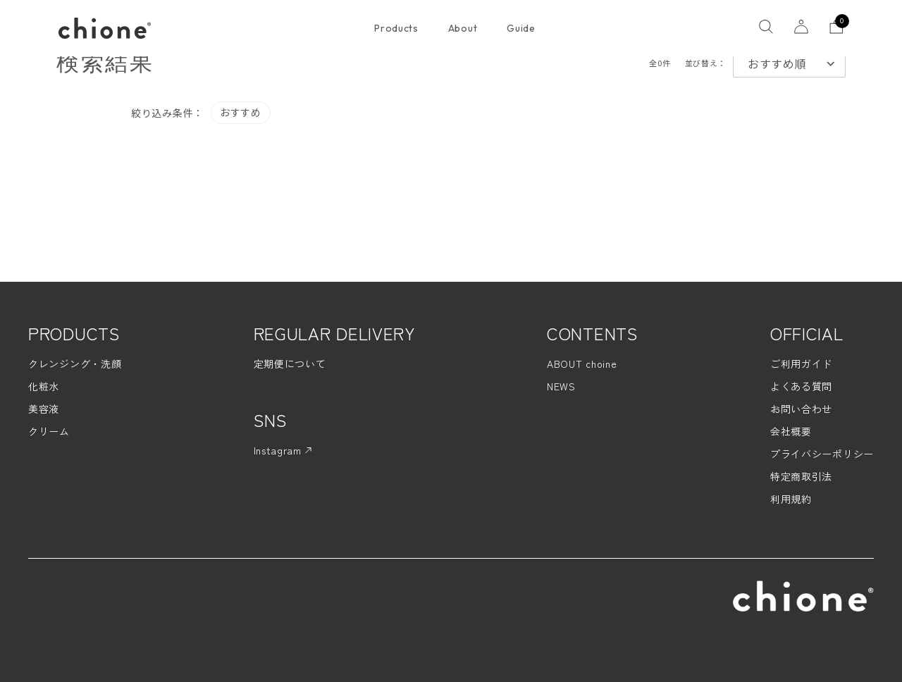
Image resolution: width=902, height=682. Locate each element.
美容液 (43, 409)
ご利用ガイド (801, 363)
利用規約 (791, 499)
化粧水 (43, 386)
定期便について (290, 363)
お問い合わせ (801, 409)
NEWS (561, 386)
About (463, 28)
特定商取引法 (801, 476)
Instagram (282, 450)
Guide (521, 28)
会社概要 (791, 431)
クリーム (49, 431)
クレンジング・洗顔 (74, 363)
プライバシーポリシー (822, 454)
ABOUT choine (582, 363)
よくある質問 (801, 386)
